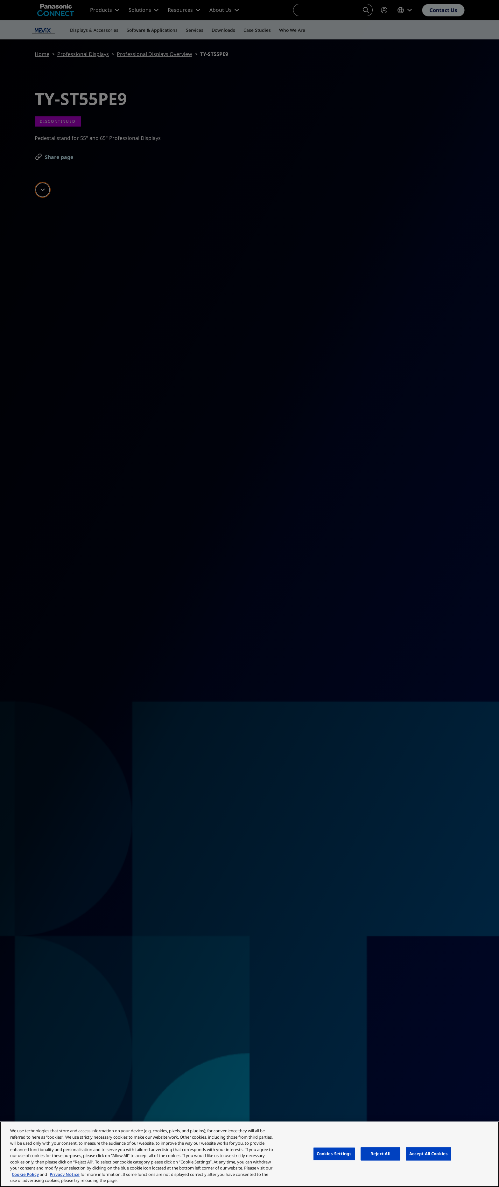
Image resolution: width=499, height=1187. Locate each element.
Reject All (380, 1153)
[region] (249, 1154)
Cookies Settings (334, 1153)
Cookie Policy (25, 1174)
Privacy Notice (65, 1174)
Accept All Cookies (428, 1153)
